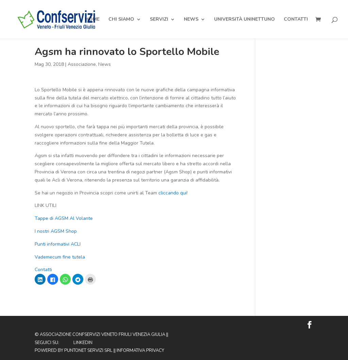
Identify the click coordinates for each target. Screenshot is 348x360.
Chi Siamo (121, 19)
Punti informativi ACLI (58, 244)
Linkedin (82, 343)
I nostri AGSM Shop (56, 231)
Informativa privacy (140, 350)
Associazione (82, 64)
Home (92, 19)
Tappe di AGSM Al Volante (64, 218)
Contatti (296, 19)
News (191, 19)
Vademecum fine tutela (60, 257)
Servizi (159, 19)
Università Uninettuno (244, 19)
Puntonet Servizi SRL (88, 350)
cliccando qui (172, 193)
